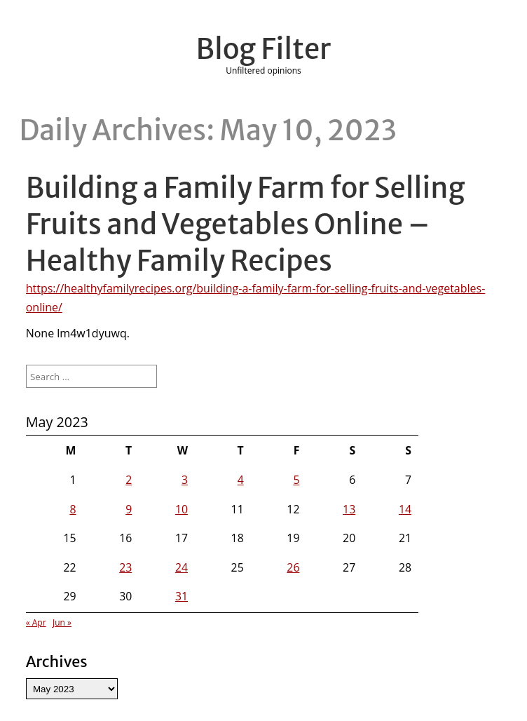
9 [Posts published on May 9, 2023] (128, 509)
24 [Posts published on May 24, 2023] (181, 567)
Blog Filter (263, 49)
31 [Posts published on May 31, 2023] (181, 596)
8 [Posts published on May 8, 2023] (72, 509)
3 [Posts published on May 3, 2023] (185, 479)
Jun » (62, 622)
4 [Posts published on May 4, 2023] (241, 479)
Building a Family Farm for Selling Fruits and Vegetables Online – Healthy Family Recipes (245, 224)
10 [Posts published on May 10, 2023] (181, 509)
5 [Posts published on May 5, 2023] (296, 479)
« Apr (36, 622)
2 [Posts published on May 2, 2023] (128, 479)
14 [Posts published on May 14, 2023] (405, 509)
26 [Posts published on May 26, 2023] (293, 567)
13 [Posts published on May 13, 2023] (349, 509)
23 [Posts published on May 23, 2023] (125, 567)
